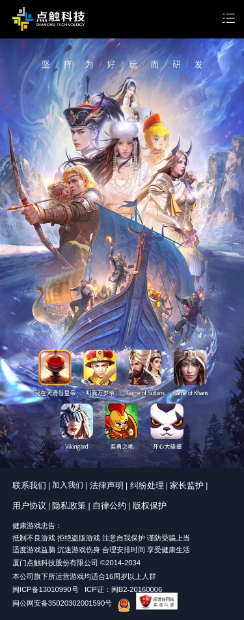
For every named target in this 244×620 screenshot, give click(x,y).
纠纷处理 (147, 485)
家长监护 (187, 485)
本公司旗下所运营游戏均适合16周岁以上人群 (84, 576)
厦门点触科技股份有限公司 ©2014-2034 (76, 563)
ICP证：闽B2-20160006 (123, 589)
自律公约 (109, 505)
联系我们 (29, 485)
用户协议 (29, 505)
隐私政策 (69, 505)
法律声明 (107, 485)
